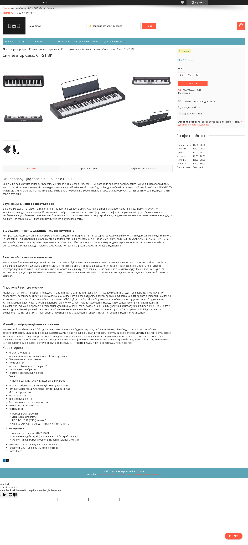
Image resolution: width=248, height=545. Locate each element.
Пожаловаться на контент (112, 474)
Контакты (63, 41)
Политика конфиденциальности (144, 474)
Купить (193, 83)
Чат (233, 536)
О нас (49, 41)
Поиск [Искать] (149, 26)
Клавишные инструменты (44, 49)
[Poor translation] (12, 495)
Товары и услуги (17, 49)
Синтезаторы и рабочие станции (80, 49)
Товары (34, 41)
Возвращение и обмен (86, 41)
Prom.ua (140, 471)
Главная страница (15, 41)
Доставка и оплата (114, 41)
